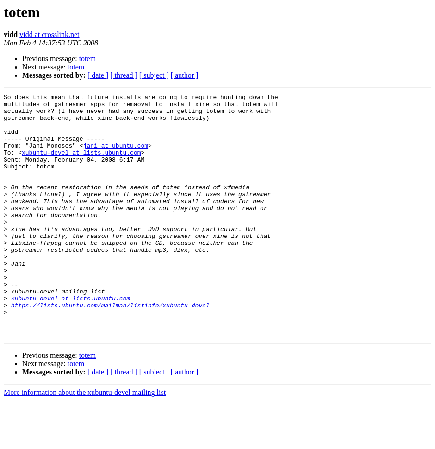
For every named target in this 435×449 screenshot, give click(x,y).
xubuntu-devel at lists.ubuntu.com (81, 165)
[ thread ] (123, 75)
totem (87, 58)
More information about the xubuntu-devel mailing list (85, 441)
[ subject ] (154, 75)
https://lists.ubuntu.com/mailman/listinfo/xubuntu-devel (110, 348)
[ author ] (185, 75)
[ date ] (97, 75)
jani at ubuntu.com (115, 156)
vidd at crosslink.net (49, 34)
